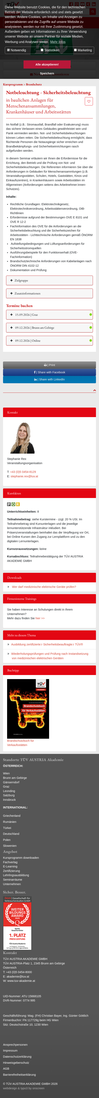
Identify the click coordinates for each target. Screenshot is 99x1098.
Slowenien (9, 845)
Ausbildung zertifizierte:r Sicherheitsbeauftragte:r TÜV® (47, 644)
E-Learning (10, 866)
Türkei (7, 828)
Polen (7, 839)
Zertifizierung (11, 871)
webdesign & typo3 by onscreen (23, 1088)
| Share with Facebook (49, 372)
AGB (6, 1068)
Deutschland (11, 833)
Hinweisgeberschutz (16, 1062)
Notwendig (16, 50)
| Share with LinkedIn (49, 379)
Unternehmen (12, 884)
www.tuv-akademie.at (21, 980)
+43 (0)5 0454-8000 (19, 972)
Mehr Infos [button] (58, 42)
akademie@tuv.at (18, 976)
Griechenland (11, 815)
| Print (49, 365)
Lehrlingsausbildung (16, 875)
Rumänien (9, 821)
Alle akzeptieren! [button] (47, 64)
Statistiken (50, 50)
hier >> (40, 618)
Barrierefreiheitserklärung (19, 1074)
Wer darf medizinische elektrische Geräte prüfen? (43, 586)
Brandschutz (34, 84)
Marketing (83, 50)
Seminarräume (12, 879)
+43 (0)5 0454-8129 (23, 471)
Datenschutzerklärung (17, 1056)
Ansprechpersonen (15, 1044)
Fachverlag (10, 862)
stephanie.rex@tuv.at (24, 476)
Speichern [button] (47, 73)
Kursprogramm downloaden (21, 857)
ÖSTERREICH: (13, 765)
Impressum (10, 1050)
